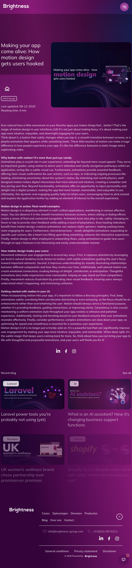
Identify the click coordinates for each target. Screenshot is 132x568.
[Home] (5, 88)
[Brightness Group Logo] (16, 7)
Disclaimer (109, 551)
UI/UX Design (9, 98)
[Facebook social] (109, 539)
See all (127, 373)
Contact (69, 520)
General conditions (57, 551)
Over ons (56, 520)
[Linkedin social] (101, 539)
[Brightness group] (90, 556)
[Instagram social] (117, 539)
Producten (91, 513)
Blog (45, 520)
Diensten (76, 513)
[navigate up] (119, 517)
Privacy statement (85, 551)
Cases (46, 513)
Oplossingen (60, 513)
